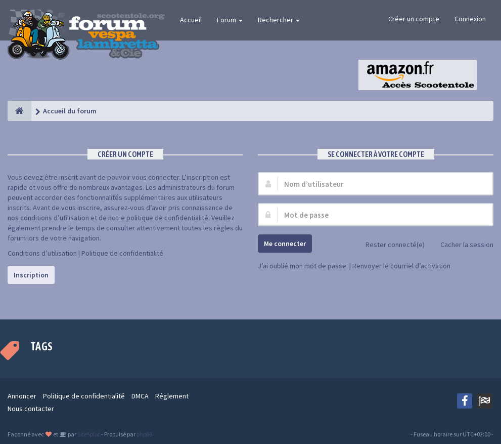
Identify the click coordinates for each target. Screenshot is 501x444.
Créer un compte (413, 18)
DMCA (140, 395)
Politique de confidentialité (122, 253)
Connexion (470, 18)
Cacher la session (461, 245)
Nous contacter (31, 408)
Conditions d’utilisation (42, 253)
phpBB (144, 434)
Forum (230, 19)
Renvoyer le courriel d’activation (401, 265)
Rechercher (279, 19)
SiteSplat (88, 434)
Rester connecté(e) (389, 245)
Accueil (191, 19)
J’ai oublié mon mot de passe (302, 265)
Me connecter (285, 243)
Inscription (31, 274)
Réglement (172, 395)
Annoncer (22, 395)
